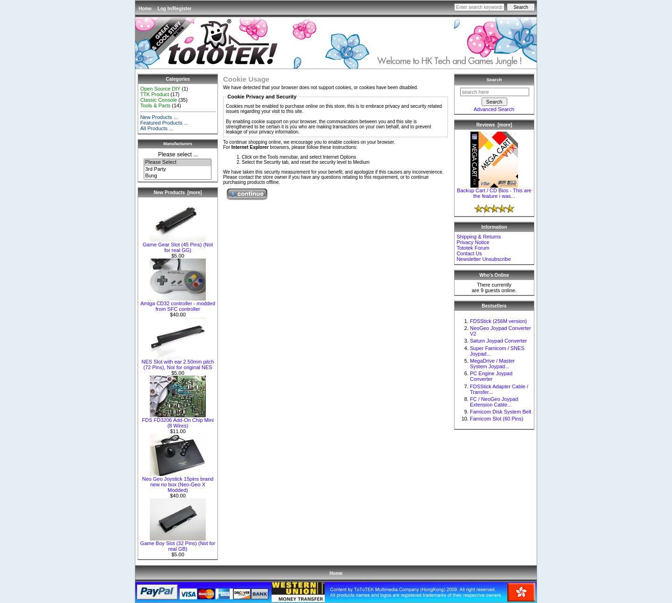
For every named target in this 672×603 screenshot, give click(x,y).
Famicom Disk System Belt (500, 411)
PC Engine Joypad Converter (491, 376)
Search (494, 79)
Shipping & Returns (478, 236)
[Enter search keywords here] (479, 7)
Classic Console (158, 100)
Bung (177, 176)
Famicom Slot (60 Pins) (496, 418)
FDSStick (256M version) (498, 321)
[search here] (494, 92)
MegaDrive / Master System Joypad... (492, 363)
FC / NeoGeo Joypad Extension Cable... (494, 401)
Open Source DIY (160, 88)
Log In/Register (175, 8)
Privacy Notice (472, 242)
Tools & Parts (155, 105)
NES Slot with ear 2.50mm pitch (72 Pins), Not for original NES (177, 362)
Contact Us (469, 253)
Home (145, 8)
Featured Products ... (164, 123)
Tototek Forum (472, 248)
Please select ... (178, 154)
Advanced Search (494, 109)
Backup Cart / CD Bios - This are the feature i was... (494, 191)
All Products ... (156, 128)
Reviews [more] (494, 124)
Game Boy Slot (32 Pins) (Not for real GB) (178, 544)
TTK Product (154, 94)
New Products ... (159, 117)
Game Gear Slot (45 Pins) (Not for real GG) (178, 245)
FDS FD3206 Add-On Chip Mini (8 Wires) (177, 420)
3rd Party (177, 169)
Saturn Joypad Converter (498, 341)
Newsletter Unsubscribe (483, 259)
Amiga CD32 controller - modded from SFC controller (177, 304)
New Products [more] (178, 192)
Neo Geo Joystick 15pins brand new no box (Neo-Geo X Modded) (178, 482)
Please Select (177, 162)
